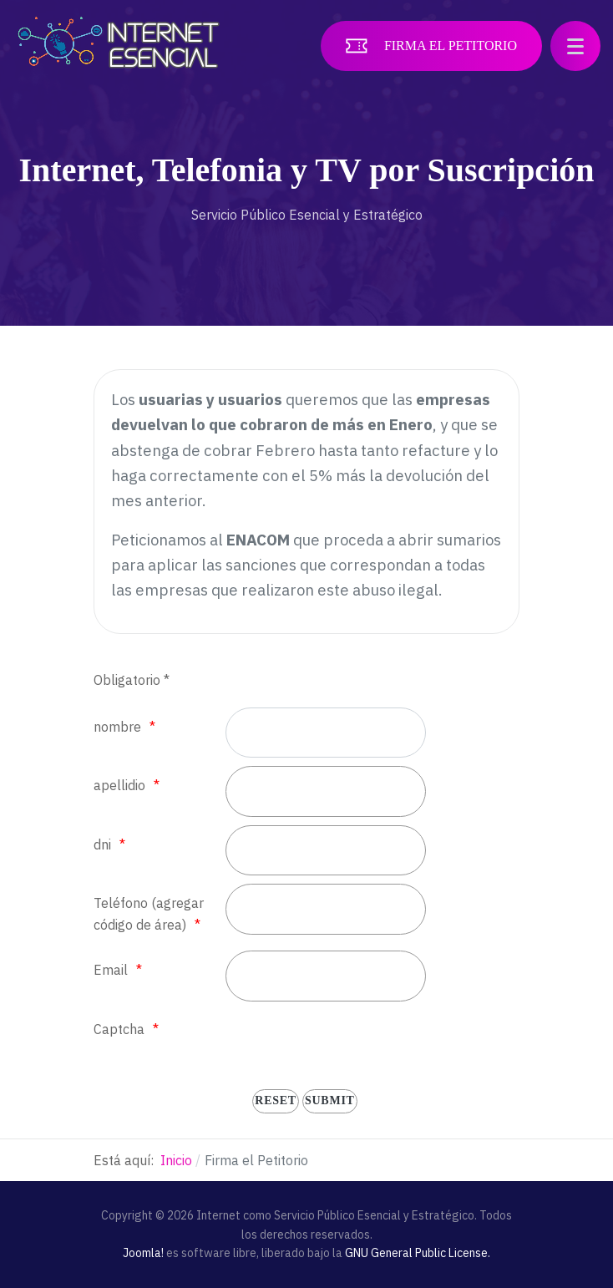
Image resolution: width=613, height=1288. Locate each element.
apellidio (119, 785)
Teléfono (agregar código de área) (149, 914)
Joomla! (143, 1252)
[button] (575, 46)
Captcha (119, 1029)
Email (111, 969)
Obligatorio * (132, 680)
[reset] (275, 1101)
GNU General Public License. (417, 1252)
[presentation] (352, 1042)
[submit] (329, 1101)
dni (102, 844)
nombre (117, 726)
